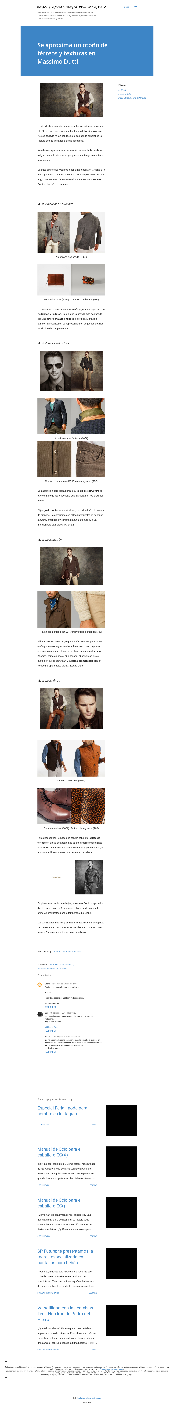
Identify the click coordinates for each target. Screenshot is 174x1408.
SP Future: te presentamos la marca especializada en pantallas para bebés (65, 1257)
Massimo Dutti (124, 94)
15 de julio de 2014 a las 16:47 (67, 1036)
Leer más (93, 1125)
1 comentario (43, 1125)
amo (46, 1013)
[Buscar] (126, 7)
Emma (47, 984)
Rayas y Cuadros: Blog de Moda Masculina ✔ (72, 7)
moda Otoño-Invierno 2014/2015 (132, 98)
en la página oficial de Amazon (110, 1369)
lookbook (122, 90)
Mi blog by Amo (51, 1027)
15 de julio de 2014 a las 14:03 (65, 984)
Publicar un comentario (48, 1293)
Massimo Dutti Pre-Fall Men (66, 951)
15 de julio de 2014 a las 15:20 (63, 1013)
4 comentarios (44, 1236)
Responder (50, 1007)
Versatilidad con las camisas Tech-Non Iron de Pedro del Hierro (65, 1313)
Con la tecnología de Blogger (87, 1398)
